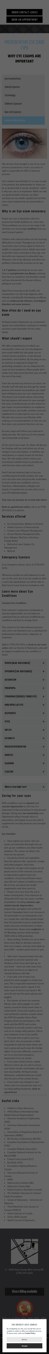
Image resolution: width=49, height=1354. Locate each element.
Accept (24, 1346)
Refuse (24, 1339)
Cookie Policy (30, 1333)
